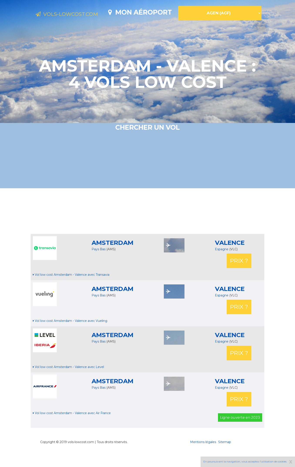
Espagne (222, 264)
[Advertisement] (147, 226)
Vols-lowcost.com (71, 14)
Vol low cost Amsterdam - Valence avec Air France (72, 428)
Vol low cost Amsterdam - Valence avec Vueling (70, 336)
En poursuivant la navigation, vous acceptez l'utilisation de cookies (245, 461)
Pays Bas (99, 264)
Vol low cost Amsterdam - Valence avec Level (68, 382)
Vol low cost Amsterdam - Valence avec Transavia (71, 290)
